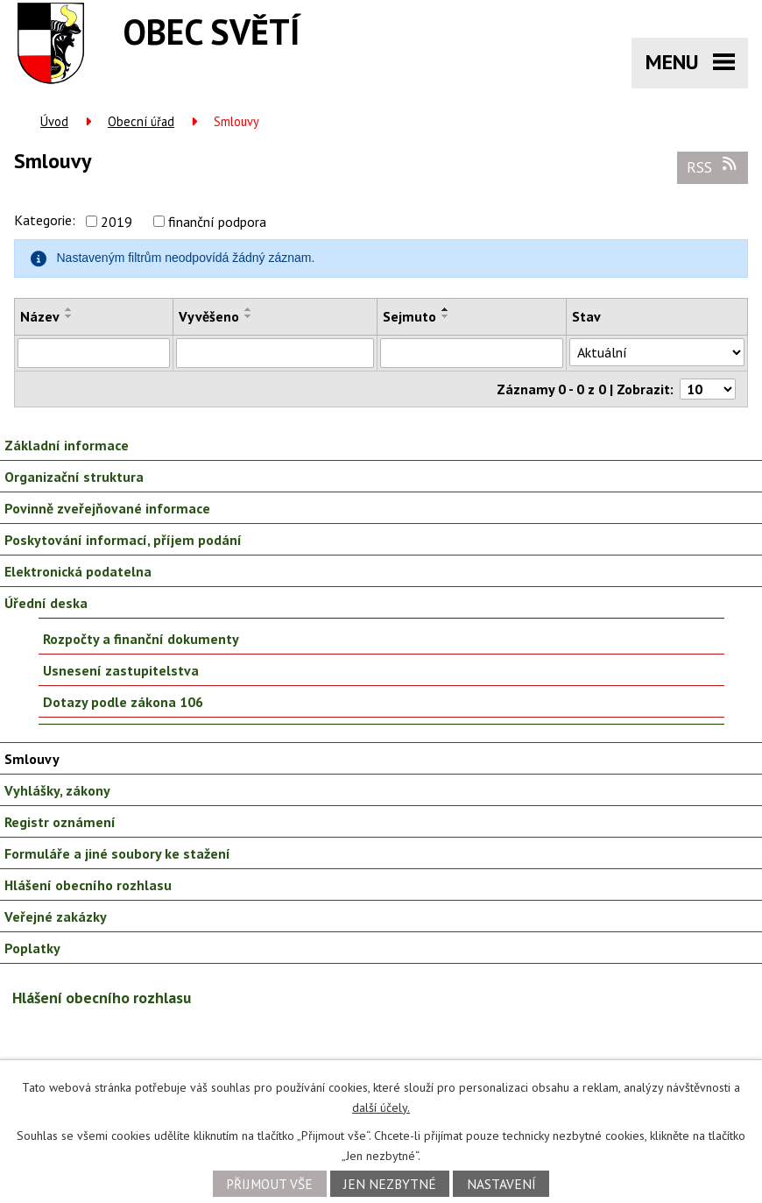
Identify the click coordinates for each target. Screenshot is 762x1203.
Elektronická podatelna (78, 571)
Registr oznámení (60, 822)
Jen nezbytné (389, 1183)
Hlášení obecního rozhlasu (88, 885)
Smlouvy (32, 759)
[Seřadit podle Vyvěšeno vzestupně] (248, 309)
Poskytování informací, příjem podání (123, 539)
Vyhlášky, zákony (57, 790)
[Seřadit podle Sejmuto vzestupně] (445, 309)
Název (40, 316)
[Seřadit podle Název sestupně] (69, 316)
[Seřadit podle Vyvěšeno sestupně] (248, 316)
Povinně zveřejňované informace (107, 508)
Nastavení (501, 1183)
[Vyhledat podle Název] (94, 353)
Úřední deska (46, 603)
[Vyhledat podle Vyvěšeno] (275, 353)
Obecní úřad (141, 121)
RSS (713, 166)
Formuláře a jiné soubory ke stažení (117, 853)
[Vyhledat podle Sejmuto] (471, 353)
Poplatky (32, 948)
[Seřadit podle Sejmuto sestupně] (445, 316)
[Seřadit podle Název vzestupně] (69, 309)
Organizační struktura (74, 476)
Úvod (54, 121)
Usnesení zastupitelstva (121, 670)
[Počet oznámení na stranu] (708, 389)
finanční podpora (217, 221)
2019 (116, 221)
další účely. (381, 1107)
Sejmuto (409, 316)
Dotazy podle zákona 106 (123, 702)
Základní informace (66, 445)
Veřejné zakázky (55, 916)
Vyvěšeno (209, 316)
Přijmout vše (269, 1183)
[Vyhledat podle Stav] (656, 352)
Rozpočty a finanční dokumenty (141, 638)
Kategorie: (44, 220)
